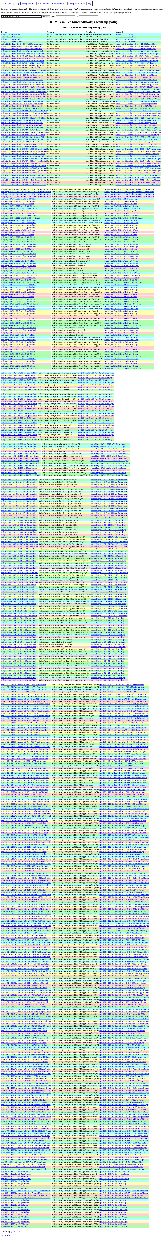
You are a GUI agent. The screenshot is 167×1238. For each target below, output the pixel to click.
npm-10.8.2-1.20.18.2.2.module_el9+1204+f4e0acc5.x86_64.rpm (122, 1035)
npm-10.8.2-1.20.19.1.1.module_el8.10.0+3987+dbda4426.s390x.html (25, 1014)
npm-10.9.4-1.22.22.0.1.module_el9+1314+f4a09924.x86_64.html (24, 797)
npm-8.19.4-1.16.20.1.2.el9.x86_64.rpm (113, 1217)
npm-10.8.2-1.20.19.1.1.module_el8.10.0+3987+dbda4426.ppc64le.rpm (124, 1012)
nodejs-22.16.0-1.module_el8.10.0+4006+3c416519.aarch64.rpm (138, 130)
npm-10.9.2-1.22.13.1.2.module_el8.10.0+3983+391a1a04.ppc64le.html (26, 907)
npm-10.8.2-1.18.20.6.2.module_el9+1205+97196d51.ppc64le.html (24, 1078)
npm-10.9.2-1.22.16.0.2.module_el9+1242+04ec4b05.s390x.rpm (122, 852)
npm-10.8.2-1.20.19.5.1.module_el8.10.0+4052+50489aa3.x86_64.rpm (124, 978)
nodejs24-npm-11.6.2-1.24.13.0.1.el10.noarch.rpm (108, 549)
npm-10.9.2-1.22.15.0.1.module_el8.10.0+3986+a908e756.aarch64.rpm (124, 895)
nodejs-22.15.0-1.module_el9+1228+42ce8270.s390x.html (21, 144)
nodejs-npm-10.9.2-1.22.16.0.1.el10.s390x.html (17, 294)
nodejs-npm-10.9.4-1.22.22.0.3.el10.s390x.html (17, 232)
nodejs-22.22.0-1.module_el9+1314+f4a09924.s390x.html (21, 49)
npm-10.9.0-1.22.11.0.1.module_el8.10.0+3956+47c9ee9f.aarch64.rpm (124, 923)
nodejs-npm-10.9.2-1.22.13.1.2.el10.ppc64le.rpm (121, 361)
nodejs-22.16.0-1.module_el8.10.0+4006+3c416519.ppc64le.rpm (138, 132)
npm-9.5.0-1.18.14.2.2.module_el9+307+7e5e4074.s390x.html (23, 1167)
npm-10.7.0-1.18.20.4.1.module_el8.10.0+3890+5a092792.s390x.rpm (124, 1129)
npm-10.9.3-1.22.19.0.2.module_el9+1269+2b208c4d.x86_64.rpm (123, 825)
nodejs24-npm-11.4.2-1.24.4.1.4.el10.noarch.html (18, 671)
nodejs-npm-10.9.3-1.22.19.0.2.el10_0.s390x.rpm (121, 278)
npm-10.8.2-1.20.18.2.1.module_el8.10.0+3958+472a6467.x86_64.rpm (124, 1055)
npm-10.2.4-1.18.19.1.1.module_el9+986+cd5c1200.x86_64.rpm (122, 1160)
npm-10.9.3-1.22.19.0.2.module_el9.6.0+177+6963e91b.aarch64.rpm (124, 828)
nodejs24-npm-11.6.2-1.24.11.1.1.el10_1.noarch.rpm (109, 573)
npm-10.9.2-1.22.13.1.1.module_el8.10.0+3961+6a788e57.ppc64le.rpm (124, 916)
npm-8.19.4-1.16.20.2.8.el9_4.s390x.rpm (114, 1176)
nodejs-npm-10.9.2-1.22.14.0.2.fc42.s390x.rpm (120, 332)
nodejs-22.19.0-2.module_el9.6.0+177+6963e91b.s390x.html (22, 87)
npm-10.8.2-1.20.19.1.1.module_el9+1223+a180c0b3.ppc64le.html (24, 1002)
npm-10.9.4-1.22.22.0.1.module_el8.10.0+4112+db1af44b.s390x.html (25, 813)
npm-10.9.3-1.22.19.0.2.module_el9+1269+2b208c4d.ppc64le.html (24, 821)
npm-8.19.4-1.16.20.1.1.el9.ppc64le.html (15, 1222)
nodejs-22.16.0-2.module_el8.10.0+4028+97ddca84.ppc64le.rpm (138, 113)
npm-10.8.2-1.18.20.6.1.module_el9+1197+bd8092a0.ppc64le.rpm (123, 1097)
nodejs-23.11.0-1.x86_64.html (11, 42)
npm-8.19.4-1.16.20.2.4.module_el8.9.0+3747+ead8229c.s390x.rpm (123, 1195)
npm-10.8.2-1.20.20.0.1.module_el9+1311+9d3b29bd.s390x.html (24, 938)
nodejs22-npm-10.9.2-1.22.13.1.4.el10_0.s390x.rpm (109, 458)
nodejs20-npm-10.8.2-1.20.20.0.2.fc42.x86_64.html (19, 420)
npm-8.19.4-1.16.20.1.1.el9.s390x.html (14, 1224)
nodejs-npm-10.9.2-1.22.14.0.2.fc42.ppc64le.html (18, 330)
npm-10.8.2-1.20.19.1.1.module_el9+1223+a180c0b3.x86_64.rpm (122, 1007)
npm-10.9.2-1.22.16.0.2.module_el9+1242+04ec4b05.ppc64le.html (24, 849)
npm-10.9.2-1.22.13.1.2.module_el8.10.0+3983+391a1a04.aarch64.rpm (124, 904)
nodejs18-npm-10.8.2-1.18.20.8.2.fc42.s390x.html (18, 378)
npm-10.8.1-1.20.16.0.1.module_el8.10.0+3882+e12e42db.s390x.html (25, 1119)
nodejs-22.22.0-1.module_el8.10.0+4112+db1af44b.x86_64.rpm (138, 70)
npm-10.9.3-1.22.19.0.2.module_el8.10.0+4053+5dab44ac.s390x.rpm (124, 842)
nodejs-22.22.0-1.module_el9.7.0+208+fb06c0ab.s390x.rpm (136, 58)
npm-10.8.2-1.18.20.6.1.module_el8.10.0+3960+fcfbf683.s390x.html (25, 1109)
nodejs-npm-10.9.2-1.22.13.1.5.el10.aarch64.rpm (121, 337)
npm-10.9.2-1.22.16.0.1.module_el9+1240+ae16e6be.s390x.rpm (122, 871)
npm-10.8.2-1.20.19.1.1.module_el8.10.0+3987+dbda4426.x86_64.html (26, 1016)
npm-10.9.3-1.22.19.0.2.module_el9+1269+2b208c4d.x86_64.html (24, 825)
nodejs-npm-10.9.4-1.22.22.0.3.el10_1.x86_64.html (19, 216)
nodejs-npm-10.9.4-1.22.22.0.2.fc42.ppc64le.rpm (121, 256)
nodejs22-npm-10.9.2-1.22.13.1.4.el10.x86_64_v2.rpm (110, 475)
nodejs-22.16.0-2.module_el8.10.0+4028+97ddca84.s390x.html (23, 116)
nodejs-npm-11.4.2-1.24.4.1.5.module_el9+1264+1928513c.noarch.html (26, 189)
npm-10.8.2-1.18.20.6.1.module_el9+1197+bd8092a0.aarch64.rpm (123, 1095)
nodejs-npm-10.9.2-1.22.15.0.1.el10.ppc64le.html (18, 311)
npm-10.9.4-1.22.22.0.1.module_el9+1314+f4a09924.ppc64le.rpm (123, 792)
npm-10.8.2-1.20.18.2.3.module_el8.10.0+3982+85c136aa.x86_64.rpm (124, 1026)
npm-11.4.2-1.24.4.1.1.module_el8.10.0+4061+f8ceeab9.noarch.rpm (123, 771)
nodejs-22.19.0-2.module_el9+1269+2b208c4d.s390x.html (21, 77)
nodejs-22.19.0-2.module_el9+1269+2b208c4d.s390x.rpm (136, 77)
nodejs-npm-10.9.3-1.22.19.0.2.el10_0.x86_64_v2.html (20, 282)
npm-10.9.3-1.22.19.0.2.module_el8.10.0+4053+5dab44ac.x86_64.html (26, 845)
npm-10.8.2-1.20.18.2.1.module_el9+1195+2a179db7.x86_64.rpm (122, 1045)
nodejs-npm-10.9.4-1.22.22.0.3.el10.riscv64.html (18, 230)
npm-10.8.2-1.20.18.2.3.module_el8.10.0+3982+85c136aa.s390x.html (25, 1024)
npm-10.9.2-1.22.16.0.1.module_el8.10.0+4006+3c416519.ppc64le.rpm (124, 878)
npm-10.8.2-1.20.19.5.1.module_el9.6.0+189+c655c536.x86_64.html (25, 969)
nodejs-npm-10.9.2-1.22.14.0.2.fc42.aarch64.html (18, 328)
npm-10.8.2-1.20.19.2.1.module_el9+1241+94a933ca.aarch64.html (24, 981)
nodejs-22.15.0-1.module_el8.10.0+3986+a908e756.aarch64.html (24, 149)
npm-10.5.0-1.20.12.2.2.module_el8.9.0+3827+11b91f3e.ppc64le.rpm (124, 1136)
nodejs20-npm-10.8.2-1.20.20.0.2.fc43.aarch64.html (19, 404)
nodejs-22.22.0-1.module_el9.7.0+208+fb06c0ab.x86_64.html (22, 61)
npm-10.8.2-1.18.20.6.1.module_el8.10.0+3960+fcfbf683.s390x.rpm (123, 1109)
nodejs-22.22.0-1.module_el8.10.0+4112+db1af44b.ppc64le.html (23, 65)
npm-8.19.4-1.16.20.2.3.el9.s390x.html (14, 1205)
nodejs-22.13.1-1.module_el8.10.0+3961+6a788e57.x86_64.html (23, 175)
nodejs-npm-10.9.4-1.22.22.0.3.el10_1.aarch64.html (19, 208)
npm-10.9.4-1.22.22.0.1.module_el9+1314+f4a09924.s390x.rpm (122, 794)
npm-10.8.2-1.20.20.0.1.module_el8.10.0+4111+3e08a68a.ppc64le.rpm (124, 954)
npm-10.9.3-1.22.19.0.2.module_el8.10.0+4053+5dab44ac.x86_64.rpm (124, 845)
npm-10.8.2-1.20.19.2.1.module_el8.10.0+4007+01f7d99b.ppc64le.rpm (124, 992)
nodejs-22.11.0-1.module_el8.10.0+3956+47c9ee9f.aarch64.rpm (138, 178)
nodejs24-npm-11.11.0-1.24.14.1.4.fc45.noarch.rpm (109, 480)
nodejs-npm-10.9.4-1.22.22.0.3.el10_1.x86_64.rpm (122, 216)
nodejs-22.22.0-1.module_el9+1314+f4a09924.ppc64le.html (22, 46)
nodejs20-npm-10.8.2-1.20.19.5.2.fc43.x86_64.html (19, 430)
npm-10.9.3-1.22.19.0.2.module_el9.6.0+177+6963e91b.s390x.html (24, 833)
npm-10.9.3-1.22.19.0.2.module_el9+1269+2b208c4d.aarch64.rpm (123, 818)
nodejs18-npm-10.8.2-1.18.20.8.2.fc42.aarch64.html (19, 373)
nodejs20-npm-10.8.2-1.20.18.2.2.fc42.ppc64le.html (19, 435)
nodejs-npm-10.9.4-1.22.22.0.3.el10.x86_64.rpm (121, 237)
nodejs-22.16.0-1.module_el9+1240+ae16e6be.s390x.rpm (136, 125)
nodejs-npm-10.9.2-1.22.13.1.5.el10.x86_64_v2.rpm (122, 356)
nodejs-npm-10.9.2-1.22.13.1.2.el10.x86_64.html (18, 366)
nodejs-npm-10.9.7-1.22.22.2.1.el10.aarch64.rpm (121, 199)
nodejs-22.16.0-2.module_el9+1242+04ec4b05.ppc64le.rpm (136, 104)
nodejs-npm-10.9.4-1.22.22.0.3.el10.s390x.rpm (120, 232)
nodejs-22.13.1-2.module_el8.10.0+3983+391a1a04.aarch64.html (24, 158)
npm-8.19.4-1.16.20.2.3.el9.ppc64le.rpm (114, 1203)
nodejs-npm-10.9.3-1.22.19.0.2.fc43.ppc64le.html (18, 266)
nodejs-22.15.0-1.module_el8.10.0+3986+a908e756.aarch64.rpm (138, 149)
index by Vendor (43, 3)
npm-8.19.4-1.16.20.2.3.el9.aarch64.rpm (114, 1200)
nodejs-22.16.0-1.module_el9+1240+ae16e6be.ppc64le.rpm (136, 123)
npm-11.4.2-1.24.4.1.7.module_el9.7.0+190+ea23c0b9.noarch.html (24, 751)
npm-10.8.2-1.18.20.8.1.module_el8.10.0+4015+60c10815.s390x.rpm (124, 1071)
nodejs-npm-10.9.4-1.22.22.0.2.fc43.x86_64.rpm (121, 251)
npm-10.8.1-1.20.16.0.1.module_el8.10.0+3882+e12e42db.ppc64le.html (26, 1117)
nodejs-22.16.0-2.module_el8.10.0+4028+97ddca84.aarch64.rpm (138, 111)
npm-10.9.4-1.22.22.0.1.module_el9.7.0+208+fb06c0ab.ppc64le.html (25, 802)
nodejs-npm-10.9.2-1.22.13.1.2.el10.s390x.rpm (120, 364)
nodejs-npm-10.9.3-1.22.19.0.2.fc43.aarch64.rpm (121, 263)
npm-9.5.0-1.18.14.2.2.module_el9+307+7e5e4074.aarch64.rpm (122, 1162)
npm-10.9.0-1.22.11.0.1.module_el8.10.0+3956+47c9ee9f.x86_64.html (26, 930)
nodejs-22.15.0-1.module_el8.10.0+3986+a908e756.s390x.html (23, 154)
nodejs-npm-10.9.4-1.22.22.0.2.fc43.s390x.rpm (120, 249)
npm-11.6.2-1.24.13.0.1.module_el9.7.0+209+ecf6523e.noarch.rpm (123, 694)
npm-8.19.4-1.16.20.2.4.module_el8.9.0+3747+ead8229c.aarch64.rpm (124, 1191)
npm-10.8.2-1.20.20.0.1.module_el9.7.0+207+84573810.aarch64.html (25, 942)
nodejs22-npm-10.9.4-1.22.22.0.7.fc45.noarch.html (19, 444)
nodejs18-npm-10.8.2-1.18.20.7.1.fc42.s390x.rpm (95, 387)
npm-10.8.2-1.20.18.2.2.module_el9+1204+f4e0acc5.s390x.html (23, 1033)
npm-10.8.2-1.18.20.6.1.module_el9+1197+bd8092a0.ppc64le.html (24, 1097)
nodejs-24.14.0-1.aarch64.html (11, 34)
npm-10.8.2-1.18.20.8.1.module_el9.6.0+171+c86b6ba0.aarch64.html (25, 1057)
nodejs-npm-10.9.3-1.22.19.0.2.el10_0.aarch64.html (19, 273)
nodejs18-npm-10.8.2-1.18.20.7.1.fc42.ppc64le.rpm (96, 385)
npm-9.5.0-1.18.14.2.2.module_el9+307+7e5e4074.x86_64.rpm (122, 1169)
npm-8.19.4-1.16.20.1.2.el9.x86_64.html (15, 1217)
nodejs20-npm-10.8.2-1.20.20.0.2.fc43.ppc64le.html (19, 406)
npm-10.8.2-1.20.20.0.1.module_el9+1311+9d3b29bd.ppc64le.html (24, 935)
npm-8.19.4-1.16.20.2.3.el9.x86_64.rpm (113, 1207)
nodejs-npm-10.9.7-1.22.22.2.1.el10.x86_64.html (18, 206)
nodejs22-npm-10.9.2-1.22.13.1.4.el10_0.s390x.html (19, 458)
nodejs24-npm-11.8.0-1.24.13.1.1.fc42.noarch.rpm (108, 527)
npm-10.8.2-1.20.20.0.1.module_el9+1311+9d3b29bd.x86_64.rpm (123, 940)
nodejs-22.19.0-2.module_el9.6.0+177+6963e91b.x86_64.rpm (137, 89)
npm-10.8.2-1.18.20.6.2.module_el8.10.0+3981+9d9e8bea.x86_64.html (26, 1093)
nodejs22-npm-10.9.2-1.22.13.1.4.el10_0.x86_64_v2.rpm (110, 463)
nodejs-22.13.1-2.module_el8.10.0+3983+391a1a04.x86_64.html (23, 166)
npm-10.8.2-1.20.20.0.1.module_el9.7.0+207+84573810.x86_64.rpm (123, 950)
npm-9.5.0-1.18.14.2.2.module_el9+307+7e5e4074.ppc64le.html (23, 1164)
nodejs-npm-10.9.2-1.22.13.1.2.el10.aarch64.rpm (121, 359)
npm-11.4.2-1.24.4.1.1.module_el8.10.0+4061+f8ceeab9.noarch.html (25, 771)
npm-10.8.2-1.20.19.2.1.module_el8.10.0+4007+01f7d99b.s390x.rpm (124, 995)
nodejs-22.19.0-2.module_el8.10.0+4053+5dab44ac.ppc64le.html (24, 94)
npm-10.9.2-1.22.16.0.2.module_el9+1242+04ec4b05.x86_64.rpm (122, 854)
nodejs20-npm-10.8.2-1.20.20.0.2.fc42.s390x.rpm (95, 418)
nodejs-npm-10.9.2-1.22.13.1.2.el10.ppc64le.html (18, 361)
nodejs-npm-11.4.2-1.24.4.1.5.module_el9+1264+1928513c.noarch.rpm (129, 189)
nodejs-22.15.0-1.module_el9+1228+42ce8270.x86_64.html (22, 147)
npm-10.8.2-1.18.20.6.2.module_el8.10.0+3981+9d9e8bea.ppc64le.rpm (124, 1088)
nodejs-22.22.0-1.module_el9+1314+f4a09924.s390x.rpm (136, 49)
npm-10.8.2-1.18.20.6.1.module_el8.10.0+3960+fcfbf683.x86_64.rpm (124, 1112)
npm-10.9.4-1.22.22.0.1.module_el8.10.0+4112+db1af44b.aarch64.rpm (124, 809)
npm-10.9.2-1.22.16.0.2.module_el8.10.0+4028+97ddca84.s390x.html (25, 861)
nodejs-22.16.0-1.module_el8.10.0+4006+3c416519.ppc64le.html (24, 132)
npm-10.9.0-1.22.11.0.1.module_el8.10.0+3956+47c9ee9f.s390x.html (25, 928)
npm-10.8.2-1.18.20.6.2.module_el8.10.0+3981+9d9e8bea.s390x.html (25, 1090)
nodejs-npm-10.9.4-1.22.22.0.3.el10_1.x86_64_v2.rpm (123, 218)
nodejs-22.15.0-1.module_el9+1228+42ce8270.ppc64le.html (22, 142)
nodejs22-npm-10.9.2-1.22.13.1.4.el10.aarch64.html (19, 465)
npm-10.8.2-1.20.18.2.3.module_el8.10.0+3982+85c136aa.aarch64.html (26, 1019)
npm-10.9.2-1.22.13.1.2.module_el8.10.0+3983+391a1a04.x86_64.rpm (124, 911)
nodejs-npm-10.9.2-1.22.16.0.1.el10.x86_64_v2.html (19, 304)
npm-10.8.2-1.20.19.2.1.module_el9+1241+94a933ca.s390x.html (23, 985)
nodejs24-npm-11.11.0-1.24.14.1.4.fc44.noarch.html (19, 489)
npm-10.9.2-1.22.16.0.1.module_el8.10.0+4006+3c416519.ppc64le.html (26, 878)
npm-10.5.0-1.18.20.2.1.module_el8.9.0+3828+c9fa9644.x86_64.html (25, 1150)
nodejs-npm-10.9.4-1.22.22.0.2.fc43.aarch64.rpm (121, 244)
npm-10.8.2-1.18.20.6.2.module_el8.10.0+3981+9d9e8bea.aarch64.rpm (124, 1086)
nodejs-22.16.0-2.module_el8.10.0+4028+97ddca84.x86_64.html (23, 118)
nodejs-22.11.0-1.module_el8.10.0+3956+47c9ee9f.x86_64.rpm (138, 185)
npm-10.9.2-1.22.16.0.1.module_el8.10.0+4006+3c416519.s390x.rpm (124, 880)
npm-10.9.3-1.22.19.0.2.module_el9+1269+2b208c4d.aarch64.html (24, 818)
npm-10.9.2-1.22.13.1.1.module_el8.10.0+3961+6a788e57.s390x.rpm (124, 918)
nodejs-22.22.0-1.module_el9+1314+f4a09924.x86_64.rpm (136, 51)
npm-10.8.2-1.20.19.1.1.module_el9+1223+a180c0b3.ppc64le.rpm (123, 1002)
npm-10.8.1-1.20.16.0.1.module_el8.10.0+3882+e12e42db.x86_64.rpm (124, 1121)
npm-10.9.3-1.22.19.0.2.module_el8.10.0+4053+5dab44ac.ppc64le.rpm (124, 840)
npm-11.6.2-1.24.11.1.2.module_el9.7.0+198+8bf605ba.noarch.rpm (123, 723)
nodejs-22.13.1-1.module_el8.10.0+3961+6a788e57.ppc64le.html (24, 170)
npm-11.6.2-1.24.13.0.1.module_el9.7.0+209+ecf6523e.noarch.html (24, 694)
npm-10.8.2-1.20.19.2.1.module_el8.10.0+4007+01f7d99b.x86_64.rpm (124, 997)
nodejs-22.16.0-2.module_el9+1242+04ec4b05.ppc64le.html (22, 104)
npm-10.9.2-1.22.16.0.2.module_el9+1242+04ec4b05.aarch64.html (24, 847)
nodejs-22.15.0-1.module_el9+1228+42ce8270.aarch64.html (22, 139)
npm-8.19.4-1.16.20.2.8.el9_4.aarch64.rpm (114, 1171)
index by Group (13, 3)
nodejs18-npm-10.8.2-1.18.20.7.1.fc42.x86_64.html (19, 390)
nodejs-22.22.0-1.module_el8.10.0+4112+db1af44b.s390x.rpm (137, 68)
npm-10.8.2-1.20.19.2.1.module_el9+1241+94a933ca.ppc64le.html (24, 983)
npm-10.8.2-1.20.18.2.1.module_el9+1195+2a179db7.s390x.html (24, 1043)
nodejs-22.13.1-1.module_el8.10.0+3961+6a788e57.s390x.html (23, 173)
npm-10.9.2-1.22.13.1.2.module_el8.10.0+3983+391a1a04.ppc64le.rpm (124, 907)
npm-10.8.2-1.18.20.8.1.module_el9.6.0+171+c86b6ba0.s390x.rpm (123, 1062)
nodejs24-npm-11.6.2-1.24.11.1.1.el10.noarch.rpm (108, 585)
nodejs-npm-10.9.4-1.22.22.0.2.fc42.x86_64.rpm (121, 261)
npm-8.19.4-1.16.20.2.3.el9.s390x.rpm (113, 1205)
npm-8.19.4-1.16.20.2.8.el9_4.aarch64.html (16, 1171)
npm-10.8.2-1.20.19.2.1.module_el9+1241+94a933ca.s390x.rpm (122, 985)
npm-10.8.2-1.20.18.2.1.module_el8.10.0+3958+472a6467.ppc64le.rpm (124, 1050)
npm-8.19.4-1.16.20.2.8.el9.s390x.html (14, 1186)
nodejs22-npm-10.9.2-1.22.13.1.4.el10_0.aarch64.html (20, 454)
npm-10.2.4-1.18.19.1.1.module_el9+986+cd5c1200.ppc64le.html (24, 1155)
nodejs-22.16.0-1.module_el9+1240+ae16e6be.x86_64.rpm (136, 127)
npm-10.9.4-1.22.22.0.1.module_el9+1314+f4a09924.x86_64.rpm (122, 797)
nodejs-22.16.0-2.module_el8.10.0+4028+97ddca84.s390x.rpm (137, 116)
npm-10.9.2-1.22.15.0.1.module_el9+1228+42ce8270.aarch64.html (24, 885)
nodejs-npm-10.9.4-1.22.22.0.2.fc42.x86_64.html (18, 261)
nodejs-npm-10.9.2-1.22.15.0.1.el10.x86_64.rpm (121, 321)
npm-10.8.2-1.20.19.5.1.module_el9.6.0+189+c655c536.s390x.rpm (123, 966)
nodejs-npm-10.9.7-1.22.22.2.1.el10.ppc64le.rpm (121, 201)
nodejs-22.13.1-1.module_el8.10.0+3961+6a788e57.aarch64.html (24, 168)
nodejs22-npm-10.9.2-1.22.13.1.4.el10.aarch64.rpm (108, 465)
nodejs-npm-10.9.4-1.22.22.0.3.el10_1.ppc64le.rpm (122, 211)
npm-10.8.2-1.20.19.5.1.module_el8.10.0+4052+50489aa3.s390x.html (25, 976)
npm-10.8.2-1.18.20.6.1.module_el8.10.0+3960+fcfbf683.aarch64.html (26, 1105)
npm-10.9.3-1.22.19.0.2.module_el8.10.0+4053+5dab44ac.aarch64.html (26, 837)
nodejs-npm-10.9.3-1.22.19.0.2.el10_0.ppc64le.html (19, 275)
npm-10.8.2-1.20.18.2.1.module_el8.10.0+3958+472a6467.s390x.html (25, 1052)
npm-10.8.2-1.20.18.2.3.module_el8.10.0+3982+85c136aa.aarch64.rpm (124, 1019)
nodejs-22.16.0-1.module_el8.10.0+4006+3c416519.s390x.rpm (137, 135)
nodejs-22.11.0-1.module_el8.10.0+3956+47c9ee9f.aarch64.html (23, 178)
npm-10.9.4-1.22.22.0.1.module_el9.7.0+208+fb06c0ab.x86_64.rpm (123, 806)
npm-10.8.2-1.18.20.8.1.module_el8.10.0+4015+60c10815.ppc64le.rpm (124, 1069)
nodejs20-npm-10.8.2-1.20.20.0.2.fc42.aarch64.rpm (96, 413)
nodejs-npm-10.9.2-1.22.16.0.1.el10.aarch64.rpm (121, 285)
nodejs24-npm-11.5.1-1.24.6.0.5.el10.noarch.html (18, 618)
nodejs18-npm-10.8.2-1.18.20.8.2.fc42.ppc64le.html (19, 375)
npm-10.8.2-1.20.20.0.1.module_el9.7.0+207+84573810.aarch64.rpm (124, 942)
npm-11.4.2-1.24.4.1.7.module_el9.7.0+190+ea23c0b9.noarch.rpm (123, 751)
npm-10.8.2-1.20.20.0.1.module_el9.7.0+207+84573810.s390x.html (24, 947)
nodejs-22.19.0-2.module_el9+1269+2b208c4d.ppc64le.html (22, 75)
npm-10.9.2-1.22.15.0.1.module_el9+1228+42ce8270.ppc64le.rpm (123, 887)
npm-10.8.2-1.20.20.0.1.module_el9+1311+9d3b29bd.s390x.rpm (122, 938)
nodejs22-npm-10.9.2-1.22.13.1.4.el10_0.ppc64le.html (20, 456)
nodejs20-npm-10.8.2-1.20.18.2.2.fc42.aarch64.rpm (96, 432)
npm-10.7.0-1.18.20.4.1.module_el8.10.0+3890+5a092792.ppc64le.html (26, 1126)
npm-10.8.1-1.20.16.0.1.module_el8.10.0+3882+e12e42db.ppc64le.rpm (124, 1117)
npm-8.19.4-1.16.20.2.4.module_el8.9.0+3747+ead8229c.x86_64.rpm (124, 1198)
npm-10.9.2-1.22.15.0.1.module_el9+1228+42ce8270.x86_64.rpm (122, 892)
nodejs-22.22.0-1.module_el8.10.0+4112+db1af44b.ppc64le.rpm (138, 65)
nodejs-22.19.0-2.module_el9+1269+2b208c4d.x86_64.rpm (136, 80)
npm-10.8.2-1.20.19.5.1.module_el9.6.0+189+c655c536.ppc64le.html (25, 964)
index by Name (73, 3)
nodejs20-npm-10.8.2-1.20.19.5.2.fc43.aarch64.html (19, 423)
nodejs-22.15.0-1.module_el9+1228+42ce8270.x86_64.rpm (136, 147)
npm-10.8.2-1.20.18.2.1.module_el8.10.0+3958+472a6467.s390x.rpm (124, 1052)
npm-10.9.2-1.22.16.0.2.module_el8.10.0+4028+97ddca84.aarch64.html (26, 856)
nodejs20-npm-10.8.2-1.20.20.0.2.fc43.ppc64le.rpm (96, 406)
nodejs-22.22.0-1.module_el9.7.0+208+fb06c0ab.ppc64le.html (23, 56)
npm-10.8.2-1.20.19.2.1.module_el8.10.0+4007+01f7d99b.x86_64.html (26, 997)
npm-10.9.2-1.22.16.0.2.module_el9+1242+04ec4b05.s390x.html (23, 852)
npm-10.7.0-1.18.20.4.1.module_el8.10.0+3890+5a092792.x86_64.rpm (124, 1131)
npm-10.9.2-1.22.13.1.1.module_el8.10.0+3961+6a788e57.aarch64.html (26, 914)
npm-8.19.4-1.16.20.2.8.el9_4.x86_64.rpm (114, 1179)
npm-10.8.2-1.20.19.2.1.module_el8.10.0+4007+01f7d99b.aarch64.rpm (124, 990)
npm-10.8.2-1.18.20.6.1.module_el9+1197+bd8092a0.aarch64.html (24, 1095)
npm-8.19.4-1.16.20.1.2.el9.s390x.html (14, 1214)
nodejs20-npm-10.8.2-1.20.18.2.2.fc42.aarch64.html (19, 432)
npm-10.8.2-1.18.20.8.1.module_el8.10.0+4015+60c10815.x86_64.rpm (124, 1074)
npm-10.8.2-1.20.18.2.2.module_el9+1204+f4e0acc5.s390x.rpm (122, 1033)
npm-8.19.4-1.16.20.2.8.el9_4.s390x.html (15, 1176)
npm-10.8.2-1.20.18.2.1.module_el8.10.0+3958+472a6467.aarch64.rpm (124, 1047)
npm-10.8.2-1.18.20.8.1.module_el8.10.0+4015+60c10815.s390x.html (25, 1071)
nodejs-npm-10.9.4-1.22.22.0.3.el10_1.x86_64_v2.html (20, 218)
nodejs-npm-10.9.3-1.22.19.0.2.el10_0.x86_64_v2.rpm (123, 282)
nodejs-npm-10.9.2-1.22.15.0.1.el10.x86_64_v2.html (19, 325)
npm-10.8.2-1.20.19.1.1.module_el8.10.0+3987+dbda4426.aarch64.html (26, 1009)
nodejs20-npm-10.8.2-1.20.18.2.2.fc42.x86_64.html (19, 439)
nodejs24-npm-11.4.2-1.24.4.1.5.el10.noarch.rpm (108, 649)
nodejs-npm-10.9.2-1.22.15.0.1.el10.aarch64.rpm (121, 306)
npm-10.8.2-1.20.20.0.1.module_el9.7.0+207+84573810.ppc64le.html (25, 945)
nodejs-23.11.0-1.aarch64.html (11, 39)
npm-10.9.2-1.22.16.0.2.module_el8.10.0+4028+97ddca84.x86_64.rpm (124, 864)
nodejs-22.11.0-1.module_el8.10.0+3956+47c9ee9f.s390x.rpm (137, 182)
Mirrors (83, 3)
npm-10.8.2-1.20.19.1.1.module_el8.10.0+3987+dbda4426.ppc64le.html (26, 1012)
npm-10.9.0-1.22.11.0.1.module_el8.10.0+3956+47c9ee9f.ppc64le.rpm (124, 926)
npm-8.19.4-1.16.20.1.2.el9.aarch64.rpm (114, 1210)
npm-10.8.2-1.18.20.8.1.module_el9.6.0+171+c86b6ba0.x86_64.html (25, 1064)
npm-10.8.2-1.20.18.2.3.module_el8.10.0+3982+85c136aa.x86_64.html (26, 1026)
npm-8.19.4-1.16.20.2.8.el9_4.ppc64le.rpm (114, 1174)
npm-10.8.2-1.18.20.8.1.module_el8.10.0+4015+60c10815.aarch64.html (26, 1066)
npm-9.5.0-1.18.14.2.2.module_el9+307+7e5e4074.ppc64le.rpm (122, 1164)
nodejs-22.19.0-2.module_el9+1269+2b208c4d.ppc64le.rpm (136, 75)
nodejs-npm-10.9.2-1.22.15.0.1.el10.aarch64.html (18, 306)
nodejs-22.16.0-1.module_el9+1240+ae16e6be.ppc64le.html (22, 123)
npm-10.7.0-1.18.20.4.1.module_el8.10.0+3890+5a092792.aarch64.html (26, 1124)
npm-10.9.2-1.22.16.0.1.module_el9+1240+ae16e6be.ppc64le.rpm (123, 868)
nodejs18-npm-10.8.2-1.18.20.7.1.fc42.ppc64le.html (19, 385)
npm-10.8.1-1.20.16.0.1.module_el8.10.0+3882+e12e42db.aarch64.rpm (124, 1114)
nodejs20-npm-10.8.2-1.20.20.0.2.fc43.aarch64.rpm (96, 404)
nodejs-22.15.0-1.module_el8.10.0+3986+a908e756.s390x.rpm (137, 154)
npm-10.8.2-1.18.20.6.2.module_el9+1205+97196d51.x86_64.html (24, 1083)
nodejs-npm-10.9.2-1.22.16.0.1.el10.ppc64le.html (18, 290)
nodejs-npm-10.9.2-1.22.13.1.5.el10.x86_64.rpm (121, 352)
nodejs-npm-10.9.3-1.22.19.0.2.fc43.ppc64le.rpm (121, 266)
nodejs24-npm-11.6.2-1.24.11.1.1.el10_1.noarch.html (19, 573)
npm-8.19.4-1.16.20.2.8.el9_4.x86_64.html (16, 1179)
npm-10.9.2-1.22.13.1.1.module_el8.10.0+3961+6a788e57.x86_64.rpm (124, 921)
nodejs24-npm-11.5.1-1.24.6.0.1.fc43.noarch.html (18, 639)
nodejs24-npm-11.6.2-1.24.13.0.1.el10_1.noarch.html (19, 537)
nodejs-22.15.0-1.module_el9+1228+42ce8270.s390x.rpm (136, 144)
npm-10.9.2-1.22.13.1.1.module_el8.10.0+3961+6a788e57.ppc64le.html (26, 916)
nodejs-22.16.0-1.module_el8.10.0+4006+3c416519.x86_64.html (23, 137)
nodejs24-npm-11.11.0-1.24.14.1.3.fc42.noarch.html (19, 508)
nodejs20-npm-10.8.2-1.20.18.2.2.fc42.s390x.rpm (95, 437)
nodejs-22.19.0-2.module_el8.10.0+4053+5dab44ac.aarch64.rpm (138, 92)
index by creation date (58, 3)
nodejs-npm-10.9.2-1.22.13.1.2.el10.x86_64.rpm (121, 366)
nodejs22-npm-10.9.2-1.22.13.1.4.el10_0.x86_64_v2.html (21, 463)
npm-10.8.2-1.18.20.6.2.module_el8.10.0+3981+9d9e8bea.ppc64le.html (26, 1088)
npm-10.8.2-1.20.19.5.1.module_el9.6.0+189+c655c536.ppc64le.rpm (123, 964)
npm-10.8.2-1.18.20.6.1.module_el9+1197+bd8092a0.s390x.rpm (122, 1100)
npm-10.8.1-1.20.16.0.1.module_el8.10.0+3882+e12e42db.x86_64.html (26, 1121)
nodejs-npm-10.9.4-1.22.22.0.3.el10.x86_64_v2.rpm (122, 242)
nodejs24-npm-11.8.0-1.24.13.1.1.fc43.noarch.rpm (108, 518)
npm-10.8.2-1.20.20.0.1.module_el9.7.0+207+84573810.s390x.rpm (123, 947)
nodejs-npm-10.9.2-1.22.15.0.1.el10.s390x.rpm (120, 316)
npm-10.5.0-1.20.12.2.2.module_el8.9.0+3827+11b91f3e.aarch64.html (25, 1133)
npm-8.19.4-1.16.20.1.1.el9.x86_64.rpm (113, 1226)
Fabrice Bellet (6, 1235)
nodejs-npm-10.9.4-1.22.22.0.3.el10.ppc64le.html (18, 225)
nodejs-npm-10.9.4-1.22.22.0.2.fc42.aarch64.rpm (121, 254)
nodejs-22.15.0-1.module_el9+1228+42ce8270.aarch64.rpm (136, 139)
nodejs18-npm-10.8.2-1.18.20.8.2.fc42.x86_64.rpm (95, 380)
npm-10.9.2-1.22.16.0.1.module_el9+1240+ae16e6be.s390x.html (23, 871)
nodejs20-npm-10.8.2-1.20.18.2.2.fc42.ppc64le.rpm (96, 435)
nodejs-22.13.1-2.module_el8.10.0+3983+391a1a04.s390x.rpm (137, 163)
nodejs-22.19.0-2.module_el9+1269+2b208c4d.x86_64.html (22, 80)
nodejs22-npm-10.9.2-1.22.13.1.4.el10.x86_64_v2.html (20, 475)
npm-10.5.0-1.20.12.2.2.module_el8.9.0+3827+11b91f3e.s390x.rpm (123, 1138)
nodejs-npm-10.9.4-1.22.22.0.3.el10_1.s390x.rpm (121, 213)
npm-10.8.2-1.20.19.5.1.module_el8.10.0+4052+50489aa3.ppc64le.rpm (124, 973)
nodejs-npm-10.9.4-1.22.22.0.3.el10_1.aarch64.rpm (122, 208)
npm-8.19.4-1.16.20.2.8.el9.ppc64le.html (15, 1183)
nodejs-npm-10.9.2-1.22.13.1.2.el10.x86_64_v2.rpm (122, 368)
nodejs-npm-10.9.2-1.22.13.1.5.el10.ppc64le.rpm (121, 342)
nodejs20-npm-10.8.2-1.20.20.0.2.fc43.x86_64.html (19, 411)
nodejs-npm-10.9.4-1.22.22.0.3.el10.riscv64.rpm (121, 230)
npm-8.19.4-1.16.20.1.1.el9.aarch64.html (15, 1219)
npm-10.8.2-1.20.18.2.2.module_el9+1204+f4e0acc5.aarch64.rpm (122, 1028)
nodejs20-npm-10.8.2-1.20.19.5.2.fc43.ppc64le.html (19, 425)
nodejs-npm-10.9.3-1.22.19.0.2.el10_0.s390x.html (18, 278)
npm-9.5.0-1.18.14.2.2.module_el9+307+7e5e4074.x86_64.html (23, 1169)
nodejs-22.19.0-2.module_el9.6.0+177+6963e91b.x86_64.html (23, 89)
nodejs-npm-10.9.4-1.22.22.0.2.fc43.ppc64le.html (18, 247)
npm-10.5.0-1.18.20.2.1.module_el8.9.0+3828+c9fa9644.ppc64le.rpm (124, 1145)
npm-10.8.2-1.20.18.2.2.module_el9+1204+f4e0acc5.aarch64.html (24, 1028)
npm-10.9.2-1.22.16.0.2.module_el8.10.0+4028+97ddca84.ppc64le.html (26, 859)
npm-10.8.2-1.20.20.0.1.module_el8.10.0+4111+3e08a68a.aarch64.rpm (124, 952)
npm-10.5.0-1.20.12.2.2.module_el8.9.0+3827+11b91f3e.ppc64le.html (25, 1136)
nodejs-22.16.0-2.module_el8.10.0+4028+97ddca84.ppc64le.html (24, 113)
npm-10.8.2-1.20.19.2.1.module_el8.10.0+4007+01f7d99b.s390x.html (25, 995)
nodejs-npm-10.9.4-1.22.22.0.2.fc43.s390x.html (17, 249)
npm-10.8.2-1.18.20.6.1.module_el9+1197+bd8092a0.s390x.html (24, 1100)
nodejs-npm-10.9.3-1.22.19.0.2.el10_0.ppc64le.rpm (122, 275)
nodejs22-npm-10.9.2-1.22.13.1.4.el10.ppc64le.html (19, 468)
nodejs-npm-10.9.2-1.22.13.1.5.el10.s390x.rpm (120, 347)
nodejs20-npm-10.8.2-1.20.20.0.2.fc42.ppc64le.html (19, 416)
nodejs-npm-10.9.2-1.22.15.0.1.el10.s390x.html (17, 316)
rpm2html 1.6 (15, 1231)
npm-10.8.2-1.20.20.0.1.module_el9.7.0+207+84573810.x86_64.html (25, 950)
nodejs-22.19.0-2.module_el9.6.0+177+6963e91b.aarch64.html (23, 82)
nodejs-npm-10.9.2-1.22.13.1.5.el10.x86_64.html (18, 352)
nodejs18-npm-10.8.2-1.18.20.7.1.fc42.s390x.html (18, 387)
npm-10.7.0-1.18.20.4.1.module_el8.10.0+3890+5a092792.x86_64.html (26, 1131)
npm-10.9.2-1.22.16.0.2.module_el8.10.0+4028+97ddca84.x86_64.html (26, 864)
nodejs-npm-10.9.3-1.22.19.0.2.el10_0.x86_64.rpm (122, 280)
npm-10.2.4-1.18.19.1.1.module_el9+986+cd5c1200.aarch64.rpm (122, 1152)
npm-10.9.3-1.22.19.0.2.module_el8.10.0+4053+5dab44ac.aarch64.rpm (124, 837)
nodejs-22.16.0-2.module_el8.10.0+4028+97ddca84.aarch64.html (24, 111)
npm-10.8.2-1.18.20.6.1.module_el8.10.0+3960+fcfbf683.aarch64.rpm (124, 1105)
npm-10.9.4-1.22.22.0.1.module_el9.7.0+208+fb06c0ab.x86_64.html (25, 806)
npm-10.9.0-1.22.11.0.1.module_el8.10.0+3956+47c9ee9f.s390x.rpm (123, 928)
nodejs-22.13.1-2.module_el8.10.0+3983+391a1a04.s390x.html (23, 163)
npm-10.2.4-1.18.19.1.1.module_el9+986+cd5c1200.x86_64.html (24, 1160)
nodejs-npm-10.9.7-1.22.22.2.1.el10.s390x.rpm (120, 204)
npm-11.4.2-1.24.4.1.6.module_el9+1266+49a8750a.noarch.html (23, 761)
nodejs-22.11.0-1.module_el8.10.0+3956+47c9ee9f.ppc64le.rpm (138, 180)
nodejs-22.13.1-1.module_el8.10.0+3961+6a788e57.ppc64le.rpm (138, 170)
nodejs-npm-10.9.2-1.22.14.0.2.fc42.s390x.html (17, 332)
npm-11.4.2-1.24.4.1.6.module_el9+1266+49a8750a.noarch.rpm (122, 761)
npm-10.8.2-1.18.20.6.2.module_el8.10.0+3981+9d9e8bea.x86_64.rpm (124, 1093)
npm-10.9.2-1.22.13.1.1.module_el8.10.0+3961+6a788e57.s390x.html (25, 918)
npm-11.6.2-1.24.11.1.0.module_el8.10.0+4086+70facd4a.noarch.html (25, 732)
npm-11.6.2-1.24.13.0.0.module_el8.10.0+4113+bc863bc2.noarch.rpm (124, 704)
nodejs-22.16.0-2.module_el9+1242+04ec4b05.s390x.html (21, 106)
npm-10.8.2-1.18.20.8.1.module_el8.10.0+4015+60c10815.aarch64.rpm (124, 1066)
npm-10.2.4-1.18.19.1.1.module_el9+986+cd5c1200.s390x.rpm (122, 1157)
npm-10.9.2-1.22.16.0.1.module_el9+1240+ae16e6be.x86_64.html (24, 873)
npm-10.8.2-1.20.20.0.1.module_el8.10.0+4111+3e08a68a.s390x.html (25, 957)
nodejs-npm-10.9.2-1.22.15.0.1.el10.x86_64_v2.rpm (122, 325)
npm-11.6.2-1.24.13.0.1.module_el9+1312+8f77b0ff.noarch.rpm (122, 685)
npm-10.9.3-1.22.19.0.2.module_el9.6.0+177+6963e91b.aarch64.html (25, 828)
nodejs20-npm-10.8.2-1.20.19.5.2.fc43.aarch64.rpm (96, 423)
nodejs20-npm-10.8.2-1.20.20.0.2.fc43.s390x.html (18, 408)
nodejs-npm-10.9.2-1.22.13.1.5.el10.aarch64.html (18, 337)
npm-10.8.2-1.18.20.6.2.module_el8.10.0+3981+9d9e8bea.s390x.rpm (124, 1090)
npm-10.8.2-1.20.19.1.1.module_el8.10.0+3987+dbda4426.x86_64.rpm (124, 1016)
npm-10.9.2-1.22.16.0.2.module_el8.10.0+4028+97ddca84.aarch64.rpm (124, 856)
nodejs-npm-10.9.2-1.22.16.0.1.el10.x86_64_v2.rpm (122, 304)
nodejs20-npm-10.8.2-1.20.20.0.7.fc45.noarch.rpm (95, 394)
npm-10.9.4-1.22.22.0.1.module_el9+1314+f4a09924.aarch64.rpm (123, 790)
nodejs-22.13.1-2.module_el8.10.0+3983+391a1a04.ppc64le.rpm (138, 161)
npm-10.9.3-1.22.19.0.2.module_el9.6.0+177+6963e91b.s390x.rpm (123, 833)
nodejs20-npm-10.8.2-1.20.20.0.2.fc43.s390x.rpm (95, 408)
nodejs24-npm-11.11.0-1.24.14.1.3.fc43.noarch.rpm (109, 499)
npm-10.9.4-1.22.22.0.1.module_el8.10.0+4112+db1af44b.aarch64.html (26, 809)
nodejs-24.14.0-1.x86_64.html (11, 37)
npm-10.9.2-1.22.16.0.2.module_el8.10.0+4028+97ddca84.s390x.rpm (124, 861)
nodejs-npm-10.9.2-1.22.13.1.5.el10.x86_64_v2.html (19, 356)
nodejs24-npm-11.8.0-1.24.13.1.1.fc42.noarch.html (19, 527)
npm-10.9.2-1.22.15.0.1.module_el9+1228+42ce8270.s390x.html (23, 890)
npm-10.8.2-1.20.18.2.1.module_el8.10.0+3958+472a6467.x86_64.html (26, 1055)
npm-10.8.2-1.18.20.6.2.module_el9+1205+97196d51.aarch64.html (24, 1076)
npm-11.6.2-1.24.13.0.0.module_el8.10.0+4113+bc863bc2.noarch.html (25, 704)
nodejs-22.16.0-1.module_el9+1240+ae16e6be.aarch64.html (22, 120)
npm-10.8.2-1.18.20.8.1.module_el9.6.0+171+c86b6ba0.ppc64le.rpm (123, 1059)
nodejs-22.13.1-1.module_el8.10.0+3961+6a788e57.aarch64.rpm (138, 168)
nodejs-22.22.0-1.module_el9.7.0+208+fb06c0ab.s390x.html (22, 58)
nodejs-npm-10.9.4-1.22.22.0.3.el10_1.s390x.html (18, 213)
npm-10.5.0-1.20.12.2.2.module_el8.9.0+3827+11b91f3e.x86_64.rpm (124, 1140)
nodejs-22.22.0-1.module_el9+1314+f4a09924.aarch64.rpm (136, 44)
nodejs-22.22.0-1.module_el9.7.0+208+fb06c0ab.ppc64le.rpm (137, 56)
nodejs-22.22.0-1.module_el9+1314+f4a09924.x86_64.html (22, 51)
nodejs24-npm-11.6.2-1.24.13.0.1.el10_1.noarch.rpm (109, 537)
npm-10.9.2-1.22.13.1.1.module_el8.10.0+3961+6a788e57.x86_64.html (26, 921)
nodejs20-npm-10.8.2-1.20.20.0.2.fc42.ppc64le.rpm (96, 416)
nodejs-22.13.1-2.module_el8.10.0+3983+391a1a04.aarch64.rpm (138, 158)
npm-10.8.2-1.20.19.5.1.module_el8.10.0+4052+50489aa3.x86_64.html (26, 978)
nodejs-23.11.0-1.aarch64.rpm (126, 39)
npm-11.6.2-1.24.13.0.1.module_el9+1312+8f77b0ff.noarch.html (23, 685)
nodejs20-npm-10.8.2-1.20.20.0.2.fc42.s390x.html (18, 418)
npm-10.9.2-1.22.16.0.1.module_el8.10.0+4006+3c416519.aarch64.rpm (124, 876)
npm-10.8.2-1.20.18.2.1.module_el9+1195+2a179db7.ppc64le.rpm (123, 1040)
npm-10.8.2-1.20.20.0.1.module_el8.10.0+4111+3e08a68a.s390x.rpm (124, 957)
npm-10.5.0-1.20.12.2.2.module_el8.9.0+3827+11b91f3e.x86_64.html (25, 1140)
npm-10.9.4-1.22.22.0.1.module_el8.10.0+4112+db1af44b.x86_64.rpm (124, 816)
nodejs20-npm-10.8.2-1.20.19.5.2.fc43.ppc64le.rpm (96, 425)
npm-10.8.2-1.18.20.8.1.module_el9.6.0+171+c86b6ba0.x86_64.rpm (123, 1064)
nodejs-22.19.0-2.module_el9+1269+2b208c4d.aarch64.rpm (136, 73)
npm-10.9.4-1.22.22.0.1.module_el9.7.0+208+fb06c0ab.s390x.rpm (123, 804)
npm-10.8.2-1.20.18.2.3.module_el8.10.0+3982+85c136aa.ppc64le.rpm (124, 1021)
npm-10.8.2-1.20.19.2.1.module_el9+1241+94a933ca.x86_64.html (24, 988)
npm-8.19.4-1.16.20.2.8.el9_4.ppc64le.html (16, 1174)
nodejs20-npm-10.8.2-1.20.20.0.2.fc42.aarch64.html (19, 413)
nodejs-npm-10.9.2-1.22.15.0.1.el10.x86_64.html (18, 321)
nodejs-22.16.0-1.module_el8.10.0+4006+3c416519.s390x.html (23, 135)
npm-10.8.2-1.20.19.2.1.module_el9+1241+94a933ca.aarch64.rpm (123, 981)
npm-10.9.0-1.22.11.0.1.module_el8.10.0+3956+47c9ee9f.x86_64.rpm (124, 930)
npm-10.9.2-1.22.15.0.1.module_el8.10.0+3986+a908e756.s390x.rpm (124, 899)
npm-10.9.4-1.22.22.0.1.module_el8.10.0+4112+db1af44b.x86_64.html (26, 816)
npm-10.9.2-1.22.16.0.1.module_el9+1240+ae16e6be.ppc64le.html (24, 868)
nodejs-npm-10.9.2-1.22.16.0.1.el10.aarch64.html (18, 285)
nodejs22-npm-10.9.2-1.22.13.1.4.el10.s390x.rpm (108, 470)
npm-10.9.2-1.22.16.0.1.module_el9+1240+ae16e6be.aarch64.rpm (123, 866)
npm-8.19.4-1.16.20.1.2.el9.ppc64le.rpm (114, 1212)
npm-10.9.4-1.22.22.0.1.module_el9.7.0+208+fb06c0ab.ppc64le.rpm (123, 802)
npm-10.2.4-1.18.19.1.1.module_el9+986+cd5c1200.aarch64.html (24, 1152)
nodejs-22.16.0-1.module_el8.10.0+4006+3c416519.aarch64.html (24, 130)
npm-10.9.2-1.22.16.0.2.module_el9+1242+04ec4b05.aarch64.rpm (123, 847)
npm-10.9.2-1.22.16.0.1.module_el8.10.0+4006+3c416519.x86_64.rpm (124, 883)
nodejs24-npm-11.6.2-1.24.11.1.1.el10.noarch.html (18, 585)
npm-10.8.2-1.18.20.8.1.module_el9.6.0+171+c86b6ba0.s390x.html (24, 1062)
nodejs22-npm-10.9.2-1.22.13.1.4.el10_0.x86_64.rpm (109, 461)
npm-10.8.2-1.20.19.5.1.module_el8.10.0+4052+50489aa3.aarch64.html (26, 971)
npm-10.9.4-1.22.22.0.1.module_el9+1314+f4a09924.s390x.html (23, 794)
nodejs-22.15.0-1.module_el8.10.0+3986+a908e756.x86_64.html (23, 156)
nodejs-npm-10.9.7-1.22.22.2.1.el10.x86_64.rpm (121, 206)
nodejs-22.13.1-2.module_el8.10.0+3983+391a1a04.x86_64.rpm (138, 166)
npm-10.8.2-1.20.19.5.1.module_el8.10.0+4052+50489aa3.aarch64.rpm (124, 971)
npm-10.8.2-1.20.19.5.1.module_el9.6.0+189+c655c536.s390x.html (24, 966)
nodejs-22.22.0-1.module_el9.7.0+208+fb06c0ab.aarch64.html (23, 53)
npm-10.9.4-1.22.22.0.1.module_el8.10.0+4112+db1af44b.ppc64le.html (26, 811)
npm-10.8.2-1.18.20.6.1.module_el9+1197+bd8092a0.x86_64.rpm (122, 1102)
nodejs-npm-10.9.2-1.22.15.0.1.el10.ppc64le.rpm (121, 311)
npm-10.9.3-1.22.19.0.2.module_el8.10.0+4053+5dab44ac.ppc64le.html (26, 840)
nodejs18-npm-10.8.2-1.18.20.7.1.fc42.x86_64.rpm (95, 390)
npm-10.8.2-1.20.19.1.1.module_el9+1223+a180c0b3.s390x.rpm (122, 1004)
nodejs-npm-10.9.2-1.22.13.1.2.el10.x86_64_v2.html (19, 368)
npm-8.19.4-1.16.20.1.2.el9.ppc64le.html (15, 1212)
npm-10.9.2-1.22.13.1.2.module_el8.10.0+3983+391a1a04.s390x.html (25, 909)
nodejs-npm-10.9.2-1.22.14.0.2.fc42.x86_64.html (18, 335)
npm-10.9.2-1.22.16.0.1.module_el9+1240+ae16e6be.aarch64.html (24, 866)
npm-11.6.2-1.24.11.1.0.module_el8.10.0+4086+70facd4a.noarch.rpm (124, 732)
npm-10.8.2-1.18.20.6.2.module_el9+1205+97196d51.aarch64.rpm (123, 1076)
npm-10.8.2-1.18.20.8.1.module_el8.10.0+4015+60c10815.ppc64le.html (26, 1069)
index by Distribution (28, 3)
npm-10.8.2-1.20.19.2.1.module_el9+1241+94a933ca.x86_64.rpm (122, 988)
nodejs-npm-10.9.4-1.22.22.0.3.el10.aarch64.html (18, 220)
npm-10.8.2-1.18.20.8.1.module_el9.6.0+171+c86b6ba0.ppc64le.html (25, 1059)
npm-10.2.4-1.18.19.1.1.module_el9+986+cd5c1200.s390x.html (23, 1157)
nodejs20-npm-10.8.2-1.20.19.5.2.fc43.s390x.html (18, 428)
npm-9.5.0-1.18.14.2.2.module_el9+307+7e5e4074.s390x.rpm (121, 1167)
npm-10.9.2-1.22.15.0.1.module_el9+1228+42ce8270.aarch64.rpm (123, 885)
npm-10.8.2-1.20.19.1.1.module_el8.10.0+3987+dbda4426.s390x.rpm (124, 1014)
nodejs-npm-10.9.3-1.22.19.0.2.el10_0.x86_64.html (19, 280)
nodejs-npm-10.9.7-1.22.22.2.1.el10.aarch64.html (18, 199)
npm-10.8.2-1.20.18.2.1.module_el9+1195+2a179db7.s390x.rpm (122, 1043)
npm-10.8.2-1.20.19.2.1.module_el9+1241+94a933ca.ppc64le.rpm (123, 983)
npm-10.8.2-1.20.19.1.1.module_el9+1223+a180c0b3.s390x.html (23, 1004)
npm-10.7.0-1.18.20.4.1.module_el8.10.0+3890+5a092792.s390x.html (25, 1129)
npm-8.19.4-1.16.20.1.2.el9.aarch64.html (15, 1210)
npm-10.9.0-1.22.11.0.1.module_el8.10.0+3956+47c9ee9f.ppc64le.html (26, 926)
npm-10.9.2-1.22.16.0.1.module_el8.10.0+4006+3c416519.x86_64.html (26, 883)
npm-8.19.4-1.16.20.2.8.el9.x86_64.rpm (113, 1188)
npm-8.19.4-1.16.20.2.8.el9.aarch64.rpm (114, 1181)
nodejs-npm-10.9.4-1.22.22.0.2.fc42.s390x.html (17, 258)
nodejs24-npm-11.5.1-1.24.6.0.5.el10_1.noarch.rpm (109, 606)
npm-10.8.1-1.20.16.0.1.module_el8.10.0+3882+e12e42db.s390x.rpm (124, 1119)
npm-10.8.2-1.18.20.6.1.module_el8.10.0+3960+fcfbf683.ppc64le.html (26, 1107)
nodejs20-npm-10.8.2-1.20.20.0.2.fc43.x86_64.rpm (95, 411)
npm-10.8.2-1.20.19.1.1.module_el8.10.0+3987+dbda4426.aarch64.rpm (124, 1009)
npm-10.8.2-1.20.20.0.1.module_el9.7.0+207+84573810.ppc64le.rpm (124, 945)
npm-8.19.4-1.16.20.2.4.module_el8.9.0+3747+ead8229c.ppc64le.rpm (124, 1193)
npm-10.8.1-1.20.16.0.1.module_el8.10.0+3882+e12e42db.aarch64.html (26, 1114)
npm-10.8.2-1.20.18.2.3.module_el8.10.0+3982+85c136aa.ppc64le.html (26, 1021)
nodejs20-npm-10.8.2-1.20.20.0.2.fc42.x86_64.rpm (95, 420)
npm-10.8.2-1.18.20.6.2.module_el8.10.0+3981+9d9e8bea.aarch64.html (26, 1086)
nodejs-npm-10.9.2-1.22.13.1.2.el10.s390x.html (17, 364)
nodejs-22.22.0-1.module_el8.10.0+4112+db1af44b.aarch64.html (23, 63)
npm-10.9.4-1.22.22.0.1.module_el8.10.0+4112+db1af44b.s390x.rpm (124, 813)
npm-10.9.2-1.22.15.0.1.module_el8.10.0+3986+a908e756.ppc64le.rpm (124, 897)
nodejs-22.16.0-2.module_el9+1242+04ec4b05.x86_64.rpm (136, 108)
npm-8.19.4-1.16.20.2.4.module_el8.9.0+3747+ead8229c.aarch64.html (25, 1191)
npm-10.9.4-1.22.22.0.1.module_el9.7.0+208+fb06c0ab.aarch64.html (25, 799)
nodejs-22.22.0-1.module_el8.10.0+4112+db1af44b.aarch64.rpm (138, 63)
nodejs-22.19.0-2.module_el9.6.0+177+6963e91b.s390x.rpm (137, 87)
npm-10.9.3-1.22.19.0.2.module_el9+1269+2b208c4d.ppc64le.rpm (123, 821)
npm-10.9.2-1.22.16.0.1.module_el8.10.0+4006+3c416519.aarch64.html (26, 876)
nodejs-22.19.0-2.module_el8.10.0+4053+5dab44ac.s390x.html (23, 96)
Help (89, 3)
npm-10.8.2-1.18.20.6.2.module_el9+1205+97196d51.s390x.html (24, 1081)
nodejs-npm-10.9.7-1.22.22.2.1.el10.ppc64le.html (18, 201)
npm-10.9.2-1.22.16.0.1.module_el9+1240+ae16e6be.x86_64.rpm (122, 873)
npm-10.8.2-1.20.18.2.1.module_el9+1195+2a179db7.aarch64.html (24, 1038)
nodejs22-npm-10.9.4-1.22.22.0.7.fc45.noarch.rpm (108, 444)
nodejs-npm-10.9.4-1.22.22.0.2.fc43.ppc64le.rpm (121, 247)
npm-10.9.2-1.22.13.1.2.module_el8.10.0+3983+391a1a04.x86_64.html (26, 911)
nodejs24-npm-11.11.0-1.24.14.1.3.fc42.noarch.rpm (109, 508)
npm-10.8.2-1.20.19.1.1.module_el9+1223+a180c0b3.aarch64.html (24, 1000)
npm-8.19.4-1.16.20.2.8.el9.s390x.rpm (113, 1186)
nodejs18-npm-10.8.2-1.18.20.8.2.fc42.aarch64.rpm (96, 373)
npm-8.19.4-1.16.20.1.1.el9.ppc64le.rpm (114, 1222)
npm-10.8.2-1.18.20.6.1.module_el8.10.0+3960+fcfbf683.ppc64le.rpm (124, 1107)
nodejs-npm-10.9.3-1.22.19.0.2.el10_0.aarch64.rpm (122, 273)
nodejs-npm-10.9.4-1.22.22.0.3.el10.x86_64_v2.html (19, 242)
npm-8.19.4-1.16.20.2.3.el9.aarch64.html (15, 1200)
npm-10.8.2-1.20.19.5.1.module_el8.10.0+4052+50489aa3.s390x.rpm (124, 976)
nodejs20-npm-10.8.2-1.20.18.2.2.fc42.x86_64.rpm (95, 439)
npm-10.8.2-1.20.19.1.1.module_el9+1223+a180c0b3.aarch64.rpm (123, 1000)
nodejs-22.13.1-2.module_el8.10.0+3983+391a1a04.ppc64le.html (24, 161)
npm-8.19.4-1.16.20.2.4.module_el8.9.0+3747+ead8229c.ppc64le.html (25, 1193)
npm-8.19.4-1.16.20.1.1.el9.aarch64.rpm (114, 1219)
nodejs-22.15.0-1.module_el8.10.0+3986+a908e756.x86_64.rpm (138, 156)
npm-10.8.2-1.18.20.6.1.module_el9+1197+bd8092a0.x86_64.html (24, 1102)
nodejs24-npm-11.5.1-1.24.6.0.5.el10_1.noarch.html (19, 606)
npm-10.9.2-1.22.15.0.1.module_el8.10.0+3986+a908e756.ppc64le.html (26, 897)
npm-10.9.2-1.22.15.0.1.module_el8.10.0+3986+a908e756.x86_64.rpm (124, 902)
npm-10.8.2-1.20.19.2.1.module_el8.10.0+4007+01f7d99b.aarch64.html (26, 990)
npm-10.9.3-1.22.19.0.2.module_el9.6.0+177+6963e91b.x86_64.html (25, 835)
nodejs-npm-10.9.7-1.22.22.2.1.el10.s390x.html (17, 204)
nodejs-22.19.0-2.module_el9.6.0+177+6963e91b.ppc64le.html (23, 84)
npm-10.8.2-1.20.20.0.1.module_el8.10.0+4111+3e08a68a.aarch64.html (26, 952)
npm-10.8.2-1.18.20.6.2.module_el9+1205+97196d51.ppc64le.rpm (123, 1078)
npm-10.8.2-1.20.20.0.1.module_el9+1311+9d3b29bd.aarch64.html (24, 933)
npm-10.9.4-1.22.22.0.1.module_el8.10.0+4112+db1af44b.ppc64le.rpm (124, 811)
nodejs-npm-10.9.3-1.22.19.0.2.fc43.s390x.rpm (120, 268)
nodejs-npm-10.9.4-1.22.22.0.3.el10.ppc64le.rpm (121, 225)
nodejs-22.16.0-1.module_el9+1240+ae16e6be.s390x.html (21, 125)
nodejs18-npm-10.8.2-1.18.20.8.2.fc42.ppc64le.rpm (96, 375)
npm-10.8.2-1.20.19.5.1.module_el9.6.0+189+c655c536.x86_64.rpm (123, 969)
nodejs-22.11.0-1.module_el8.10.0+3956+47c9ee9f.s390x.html (23, 182)
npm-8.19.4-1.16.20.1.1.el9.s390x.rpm (113, 1224)
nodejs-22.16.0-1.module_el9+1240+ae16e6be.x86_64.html (22, 127)
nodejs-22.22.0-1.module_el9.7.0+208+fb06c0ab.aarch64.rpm (137, 53)
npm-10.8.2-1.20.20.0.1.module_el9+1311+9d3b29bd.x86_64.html (24, 940)
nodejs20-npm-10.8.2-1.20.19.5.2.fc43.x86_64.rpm (95, 430)
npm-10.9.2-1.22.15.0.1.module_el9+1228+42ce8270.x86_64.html (24, 892)
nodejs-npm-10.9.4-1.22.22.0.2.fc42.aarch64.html (18, 254)
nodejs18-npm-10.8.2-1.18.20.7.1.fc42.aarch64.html (19, 382)
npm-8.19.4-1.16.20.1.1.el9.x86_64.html (15, 1226)
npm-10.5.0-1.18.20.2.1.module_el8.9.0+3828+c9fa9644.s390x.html (25, 1148)
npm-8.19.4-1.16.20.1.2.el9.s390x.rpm (113, 1214)
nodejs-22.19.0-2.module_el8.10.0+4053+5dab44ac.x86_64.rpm (138, 99)
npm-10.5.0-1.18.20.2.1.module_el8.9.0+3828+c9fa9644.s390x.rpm (123, 1148)
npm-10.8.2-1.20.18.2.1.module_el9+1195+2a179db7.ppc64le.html (24, 1040)
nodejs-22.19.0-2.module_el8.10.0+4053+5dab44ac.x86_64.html (23, 99)
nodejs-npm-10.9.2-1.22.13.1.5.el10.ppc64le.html (18, 342)
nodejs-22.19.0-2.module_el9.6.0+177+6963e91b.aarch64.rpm (137, 82)
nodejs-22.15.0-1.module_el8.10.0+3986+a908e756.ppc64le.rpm (138, 151)
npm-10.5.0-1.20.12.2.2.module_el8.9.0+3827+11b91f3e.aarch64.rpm (124, 1133)
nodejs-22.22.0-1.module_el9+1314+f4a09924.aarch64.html (22, 44)
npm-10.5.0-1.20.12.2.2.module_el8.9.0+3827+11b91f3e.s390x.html (25, 1138)
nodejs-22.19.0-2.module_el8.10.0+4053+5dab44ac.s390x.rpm (137, 96)
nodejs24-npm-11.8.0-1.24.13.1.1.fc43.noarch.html (19, 518)
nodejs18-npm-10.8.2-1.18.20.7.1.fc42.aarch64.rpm (96, 382)
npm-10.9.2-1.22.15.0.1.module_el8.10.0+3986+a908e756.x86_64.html (26, 902)
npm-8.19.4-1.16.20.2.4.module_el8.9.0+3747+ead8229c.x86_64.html (25, 1198)
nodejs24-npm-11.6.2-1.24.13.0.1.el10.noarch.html (18, 549)
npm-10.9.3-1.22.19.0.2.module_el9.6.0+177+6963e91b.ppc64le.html (25, 830)
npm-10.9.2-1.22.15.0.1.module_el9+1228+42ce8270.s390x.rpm (122, 890)
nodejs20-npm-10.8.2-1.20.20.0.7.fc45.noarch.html (19, 394)
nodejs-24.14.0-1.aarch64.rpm (126, 34)
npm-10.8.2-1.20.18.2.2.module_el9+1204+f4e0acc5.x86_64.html (24, 1035)
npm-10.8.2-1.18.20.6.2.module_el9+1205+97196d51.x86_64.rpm (123, 1083)
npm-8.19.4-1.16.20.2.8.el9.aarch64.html (15, 1181)
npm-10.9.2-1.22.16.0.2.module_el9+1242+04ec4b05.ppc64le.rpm (123, 849)
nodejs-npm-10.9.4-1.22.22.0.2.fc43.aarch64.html (18, 244)
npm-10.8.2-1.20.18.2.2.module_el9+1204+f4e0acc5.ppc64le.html (24, 1031)
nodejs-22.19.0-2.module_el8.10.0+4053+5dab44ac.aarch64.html (24, 92)
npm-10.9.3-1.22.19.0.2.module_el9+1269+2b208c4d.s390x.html (24, 823)
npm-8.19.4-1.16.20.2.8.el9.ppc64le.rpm (114, 1183)
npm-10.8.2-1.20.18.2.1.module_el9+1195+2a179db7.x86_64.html (24, 1045)
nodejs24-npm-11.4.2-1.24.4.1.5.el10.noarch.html (18, 649)
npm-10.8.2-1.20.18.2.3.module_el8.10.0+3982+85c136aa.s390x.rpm (124, 1024)
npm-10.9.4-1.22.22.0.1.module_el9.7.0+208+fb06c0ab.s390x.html (24, 804)
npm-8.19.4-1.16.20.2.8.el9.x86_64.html (15, 1188)
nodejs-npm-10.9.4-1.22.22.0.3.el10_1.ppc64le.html (19, 211)
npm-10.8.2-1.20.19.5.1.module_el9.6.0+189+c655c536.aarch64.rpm (123, 961)
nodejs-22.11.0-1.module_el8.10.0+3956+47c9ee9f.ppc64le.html (23, 180)
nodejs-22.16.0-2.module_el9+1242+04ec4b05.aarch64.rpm (136, 101)
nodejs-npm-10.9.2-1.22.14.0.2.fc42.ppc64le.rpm (121, 330)
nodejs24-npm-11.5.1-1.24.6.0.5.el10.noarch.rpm (108, 618)
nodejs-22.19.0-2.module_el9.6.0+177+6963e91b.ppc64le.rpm (137, 84)
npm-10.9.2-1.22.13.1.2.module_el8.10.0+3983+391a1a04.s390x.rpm (124, 909)
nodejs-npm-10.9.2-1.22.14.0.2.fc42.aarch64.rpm (121, 328)
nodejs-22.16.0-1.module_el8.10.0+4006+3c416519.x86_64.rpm (138, 137)
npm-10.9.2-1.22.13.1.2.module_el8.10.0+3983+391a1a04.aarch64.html (26, 904)
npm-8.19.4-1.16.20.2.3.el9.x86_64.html (15, 1207)
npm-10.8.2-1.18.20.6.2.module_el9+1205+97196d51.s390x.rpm (122, 1081)
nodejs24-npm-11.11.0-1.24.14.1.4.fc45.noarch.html (19, 480)
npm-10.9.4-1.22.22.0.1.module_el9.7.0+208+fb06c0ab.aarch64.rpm (123, 799)
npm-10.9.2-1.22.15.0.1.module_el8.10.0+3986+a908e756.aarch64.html (26, 895)
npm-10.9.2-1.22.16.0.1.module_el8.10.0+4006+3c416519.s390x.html (25, 880)
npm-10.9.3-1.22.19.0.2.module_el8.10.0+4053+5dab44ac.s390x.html (25, 842)
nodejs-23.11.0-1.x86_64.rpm (126, 42)
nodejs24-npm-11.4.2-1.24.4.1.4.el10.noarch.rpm (108, 671)
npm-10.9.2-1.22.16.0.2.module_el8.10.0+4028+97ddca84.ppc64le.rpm (124, 859)
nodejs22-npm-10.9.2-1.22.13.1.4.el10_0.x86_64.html (20, 461)
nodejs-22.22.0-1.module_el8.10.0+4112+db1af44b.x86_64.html (23, 70)
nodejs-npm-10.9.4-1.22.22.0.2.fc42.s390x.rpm (120, 258)
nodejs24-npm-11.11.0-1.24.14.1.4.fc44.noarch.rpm (109, 489)
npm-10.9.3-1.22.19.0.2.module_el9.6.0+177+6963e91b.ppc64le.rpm (124, 830)
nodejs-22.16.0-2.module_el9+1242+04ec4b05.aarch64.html (22, 101)
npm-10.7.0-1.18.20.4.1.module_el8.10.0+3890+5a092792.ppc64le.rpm (124, 1126)
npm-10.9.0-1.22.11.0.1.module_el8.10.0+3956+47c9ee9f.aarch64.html (26, 923)
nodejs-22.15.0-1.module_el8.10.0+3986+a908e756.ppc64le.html (24, 151)
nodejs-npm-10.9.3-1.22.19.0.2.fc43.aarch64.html (18, 263)
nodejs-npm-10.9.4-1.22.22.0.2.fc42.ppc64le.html (18, 256)
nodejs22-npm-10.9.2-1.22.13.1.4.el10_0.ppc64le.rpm (109, 456)
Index (4, 3)
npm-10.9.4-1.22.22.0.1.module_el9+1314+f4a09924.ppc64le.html (24, 792)
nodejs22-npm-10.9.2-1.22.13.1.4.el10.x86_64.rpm (108, 473)
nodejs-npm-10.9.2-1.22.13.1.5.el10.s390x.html (17, 347)
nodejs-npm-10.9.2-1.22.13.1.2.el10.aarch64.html (18, 359)
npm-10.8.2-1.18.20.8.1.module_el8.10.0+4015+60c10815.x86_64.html (26, 1074)
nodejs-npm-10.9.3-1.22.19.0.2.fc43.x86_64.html (18, 270)
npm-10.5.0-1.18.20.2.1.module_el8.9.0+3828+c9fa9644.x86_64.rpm (124, 1150)
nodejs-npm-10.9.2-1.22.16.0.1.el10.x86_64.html (18, 299)
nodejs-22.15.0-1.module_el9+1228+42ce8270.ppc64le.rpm (136, 142)
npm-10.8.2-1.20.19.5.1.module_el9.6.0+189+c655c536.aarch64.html (25, 961)
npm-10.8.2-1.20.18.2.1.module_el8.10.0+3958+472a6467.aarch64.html (26, 1047)
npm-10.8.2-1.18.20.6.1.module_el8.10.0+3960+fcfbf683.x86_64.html (25, 1112)
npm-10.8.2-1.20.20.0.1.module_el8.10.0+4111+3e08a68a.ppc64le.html (26, 954)
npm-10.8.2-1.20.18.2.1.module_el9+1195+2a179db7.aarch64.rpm (123, 1038)
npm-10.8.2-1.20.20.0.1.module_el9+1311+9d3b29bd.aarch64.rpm (123, 933)
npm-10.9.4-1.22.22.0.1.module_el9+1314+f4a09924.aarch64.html (24, 790)
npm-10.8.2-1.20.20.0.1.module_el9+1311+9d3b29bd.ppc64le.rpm (123, 935)
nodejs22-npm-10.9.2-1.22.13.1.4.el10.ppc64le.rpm (108, 468)
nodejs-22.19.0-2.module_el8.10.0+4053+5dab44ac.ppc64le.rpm (138, 94)
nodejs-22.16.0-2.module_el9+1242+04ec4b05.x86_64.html (22, 108)
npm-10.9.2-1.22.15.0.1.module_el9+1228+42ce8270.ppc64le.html (24, 887)
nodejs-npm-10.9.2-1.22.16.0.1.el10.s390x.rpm (120, 294)
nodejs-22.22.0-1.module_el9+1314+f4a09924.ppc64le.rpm (136, 46)
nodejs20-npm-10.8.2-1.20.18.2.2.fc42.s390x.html (18, 437)
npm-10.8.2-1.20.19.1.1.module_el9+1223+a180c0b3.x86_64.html (24, 1007)
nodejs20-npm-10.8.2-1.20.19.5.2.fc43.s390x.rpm (95, 428)
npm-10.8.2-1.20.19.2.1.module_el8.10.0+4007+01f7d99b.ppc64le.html (26, 992)
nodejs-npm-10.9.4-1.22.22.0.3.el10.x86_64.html (18, 237)
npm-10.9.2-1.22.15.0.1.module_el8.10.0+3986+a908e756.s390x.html (25, 899)
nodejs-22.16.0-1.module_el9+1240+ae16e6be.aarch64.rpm (136, 120)
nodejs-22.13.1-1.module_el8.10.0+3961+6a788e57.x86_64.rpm (138, 175)
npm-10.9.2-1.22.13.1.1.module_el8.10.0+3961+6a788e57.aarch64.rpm (124, 914)
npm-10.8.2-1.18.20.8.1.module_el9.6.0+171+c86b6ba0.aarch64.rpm (123, 1057)
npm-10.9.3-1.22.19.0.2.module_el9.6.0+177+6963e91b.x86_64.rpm (123, 835)
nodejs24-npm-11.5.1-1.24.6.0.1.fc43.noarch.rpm (108, 639)
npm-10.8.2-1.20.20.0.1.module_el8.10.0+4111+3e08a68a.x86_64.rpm (124, 959)
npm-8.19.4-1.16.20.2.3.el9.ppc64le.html (15, 1203)
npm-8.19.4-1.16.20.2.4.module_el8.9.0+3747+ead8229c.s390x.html (25, 1195)
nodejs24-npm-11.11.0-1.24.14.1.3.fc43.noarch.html (19, 499)
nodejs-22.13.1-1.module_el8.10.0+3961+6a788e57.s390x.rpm (137, 173)
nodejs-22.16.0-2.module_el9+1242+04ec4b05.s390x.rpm (136, 106)
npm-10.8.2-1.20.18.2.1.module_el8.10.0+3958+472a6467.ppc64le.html (26, 1050)
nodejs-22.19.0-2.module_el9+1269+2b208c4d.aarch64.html (22, 73)
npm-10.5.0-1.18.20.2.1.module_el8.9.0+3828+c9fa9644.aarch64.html (25, 1143)
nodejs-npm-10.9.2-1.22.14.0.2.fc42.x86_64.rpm (121, 335)
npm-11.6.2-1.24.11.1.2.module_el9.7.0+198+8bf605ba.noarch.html (24, 723)
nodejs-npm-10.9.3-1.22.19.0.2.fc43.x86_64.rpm (121, 270)
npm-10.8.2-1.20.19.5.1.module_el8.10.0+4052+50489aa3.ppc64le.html (26, 973)
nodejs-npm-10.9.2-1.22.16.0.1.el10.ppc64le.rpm (121, 290)
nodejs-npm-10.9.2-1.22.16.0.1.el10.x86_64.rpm (121, 299)
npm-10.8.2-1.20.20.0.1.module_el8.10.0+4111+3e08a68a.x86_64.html (26, 959)
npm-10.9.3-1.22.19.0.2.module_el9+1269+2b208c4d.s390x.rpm (122, 823)
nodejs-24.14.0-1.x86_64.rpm (126, 37)
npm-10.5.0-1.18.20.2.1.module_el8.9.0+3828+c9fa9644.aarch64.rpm (124, 1143)
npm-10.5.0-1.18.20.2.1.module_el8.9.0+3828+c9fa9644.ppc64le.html (25, 1145)
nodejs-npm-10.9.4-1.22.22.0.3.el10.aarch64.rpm (121, 220)
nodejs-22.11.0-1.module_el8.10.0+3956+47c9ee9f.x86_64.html (23, 185)
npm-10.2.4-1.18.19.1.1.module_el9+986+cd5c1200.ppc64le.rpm (122, 1155)
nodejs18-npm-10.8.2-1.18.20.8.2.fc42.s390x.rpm (95, 378)
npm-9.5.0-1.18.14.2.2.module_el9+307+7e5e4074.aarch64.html (23, 1162)
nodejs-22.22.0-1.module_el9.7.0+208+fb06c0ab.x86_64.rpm (137, 61)
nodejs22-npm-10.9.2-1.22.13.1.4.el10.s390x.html (18, 470)
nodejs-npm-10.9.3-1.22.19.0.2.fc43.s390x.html (17, 268)
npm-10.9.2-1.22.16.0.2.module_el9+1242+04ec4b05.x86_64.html (24, 854)
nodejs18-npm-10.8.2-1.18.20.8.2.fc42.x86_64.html (19, 380)
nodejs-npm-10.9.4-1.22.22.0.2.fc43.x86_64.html (18, 251)
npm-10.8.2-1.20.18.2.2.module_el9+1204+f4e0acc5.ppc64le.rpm (122, 1031)
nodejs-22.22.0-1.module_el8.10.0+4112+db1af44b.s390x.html (23, 68)
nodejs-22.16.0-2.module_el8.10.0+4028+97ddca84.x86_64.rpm (138, 118)
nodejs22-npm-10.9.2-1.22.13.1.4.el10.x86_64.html (19, 473)
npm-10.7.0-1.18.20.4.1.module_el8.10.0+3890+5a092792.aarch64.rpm (124, 1124)
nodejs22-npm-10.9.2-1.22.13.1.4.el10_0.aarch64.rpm (109, 454)
